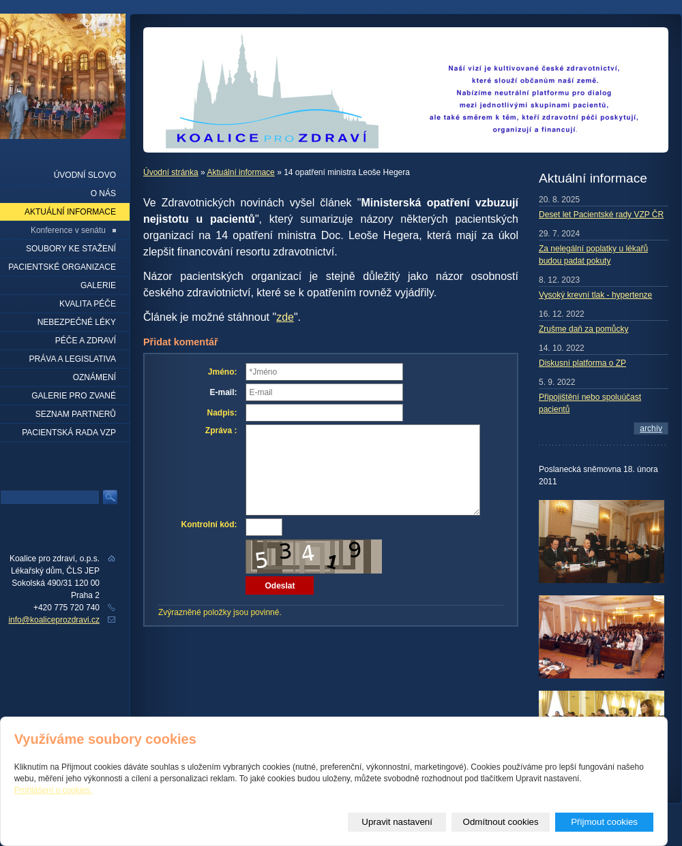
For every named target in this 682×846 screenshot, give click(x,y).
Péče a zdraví (85, 340)
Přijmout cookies (604, 822)
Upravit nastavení (396, 822)
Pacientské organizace (62, 267)
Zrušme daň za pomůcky (583, 329)
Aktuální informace (240, 172)
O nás (103, 193)
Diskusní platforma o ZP (582, 363)
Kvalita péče (87, 304)
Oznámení (94, 377)
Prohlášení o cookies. (53, 790)
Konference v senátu (68, 230)
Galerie (98, 285)
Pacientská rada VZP (69, 432)
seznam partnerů (75, 414)
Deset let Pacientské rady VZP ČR (601, 214)
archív (651, 428)
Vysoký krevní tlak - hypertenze (595, 295)
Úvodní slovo (85, 175)
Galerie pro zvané (73, 396)
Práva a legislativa (72, 359)
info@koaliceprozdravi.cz (54, 620)
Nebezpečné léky (77, 322)
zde (285, 317)
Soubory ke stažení (71, 248)
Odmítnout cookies (501, 822)
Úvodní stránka (170, 172)
